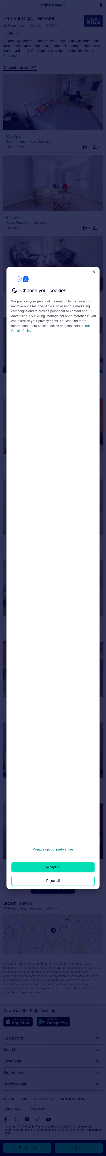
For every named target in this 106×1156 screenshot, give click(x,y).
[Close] (93, 271)
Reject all (53, 880)
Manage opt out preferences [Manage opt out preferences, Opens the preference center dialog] (52, 849)
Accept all (53, 867)
